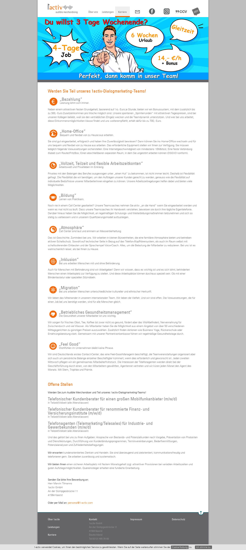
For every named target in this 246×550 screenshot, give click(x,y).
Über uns (93, 12)
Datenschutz (178, 519)
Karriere (122, 12)
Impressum (136, 519)
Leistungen (108, 12)
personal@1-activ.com (80, 502)
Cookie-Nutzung (180, 547)
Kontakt (93, 519)
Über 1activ (54, 519)
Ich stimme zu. (203, 547)
